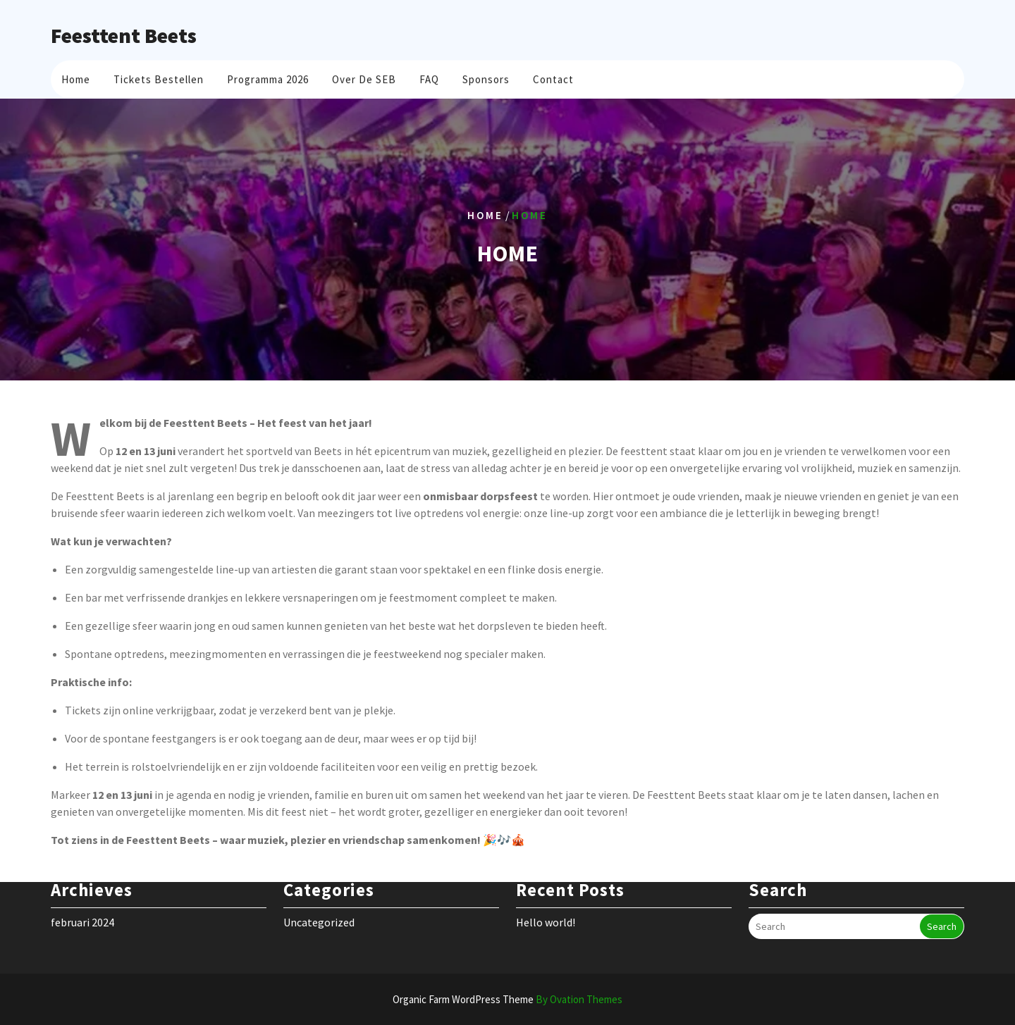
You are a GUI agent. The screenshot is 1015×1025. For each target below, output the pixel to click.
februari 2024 (82, 907)
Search (941, 911)
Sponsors (486, 77)
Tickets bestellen (158, 77)
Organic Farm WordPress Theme (507, 999)
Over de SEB (364, 77)
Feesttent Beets (124, 35)
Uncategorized (319, 907)
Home (75, 77)
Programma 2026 (268, 77)
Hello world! (545, 907)
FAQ (429, 77)
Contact (553, 77)
